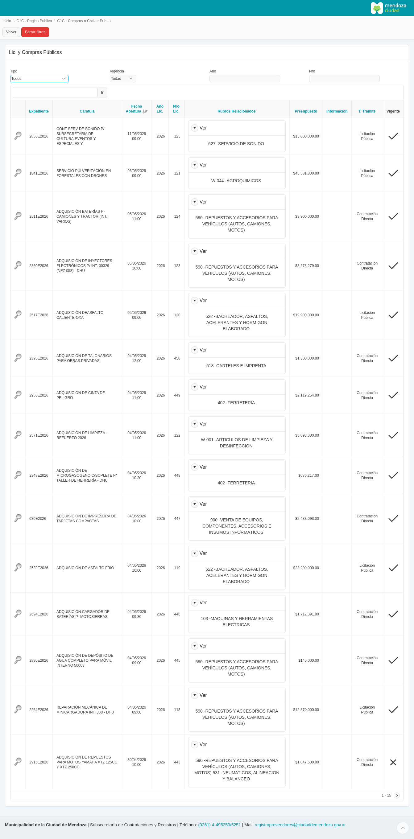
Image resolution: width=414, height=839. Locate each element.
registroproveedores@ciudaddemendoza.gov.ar (300, 824)
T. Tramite (366, 111)
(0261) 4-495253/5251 (220, 824)
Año (212, 71)
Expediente (39, 111)
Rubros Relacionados (236, 111)
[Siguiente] (397, 795)
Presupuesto (306, 111)
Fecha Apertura (138, 108)
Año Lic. (160, 108)
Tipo (13, 71)
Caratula (87, 111)
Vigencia (117, 71)
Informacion (337, 111)
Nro (312, 71)
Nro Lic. (176, 108)
